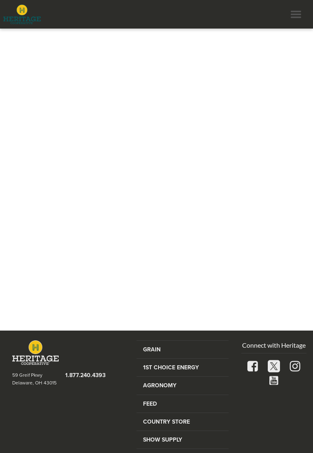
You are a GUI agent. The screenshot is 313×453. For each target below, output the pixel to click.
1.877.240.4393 (85, 375)
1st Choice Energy (171, 367)
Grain (152, 349)
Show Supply (162, 439)
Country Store (166, 421)
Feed (150, 403)
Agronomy (159, 385)
